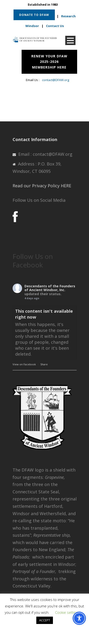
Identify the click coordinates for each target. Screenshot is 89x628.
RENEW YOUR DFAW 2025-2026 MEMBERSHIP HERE (49, 62)
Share (44, 364)
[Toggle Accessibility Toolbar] (79, 618)
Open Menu (70, 40)
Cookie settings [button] (67, 612)
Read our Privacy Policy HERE (42, 185)
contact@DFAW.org (55, 80)
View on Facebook (24, 364)
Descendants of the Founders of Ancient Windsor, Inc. (49, 288)
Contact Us (55, 26)
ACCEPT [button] (44, 620)
